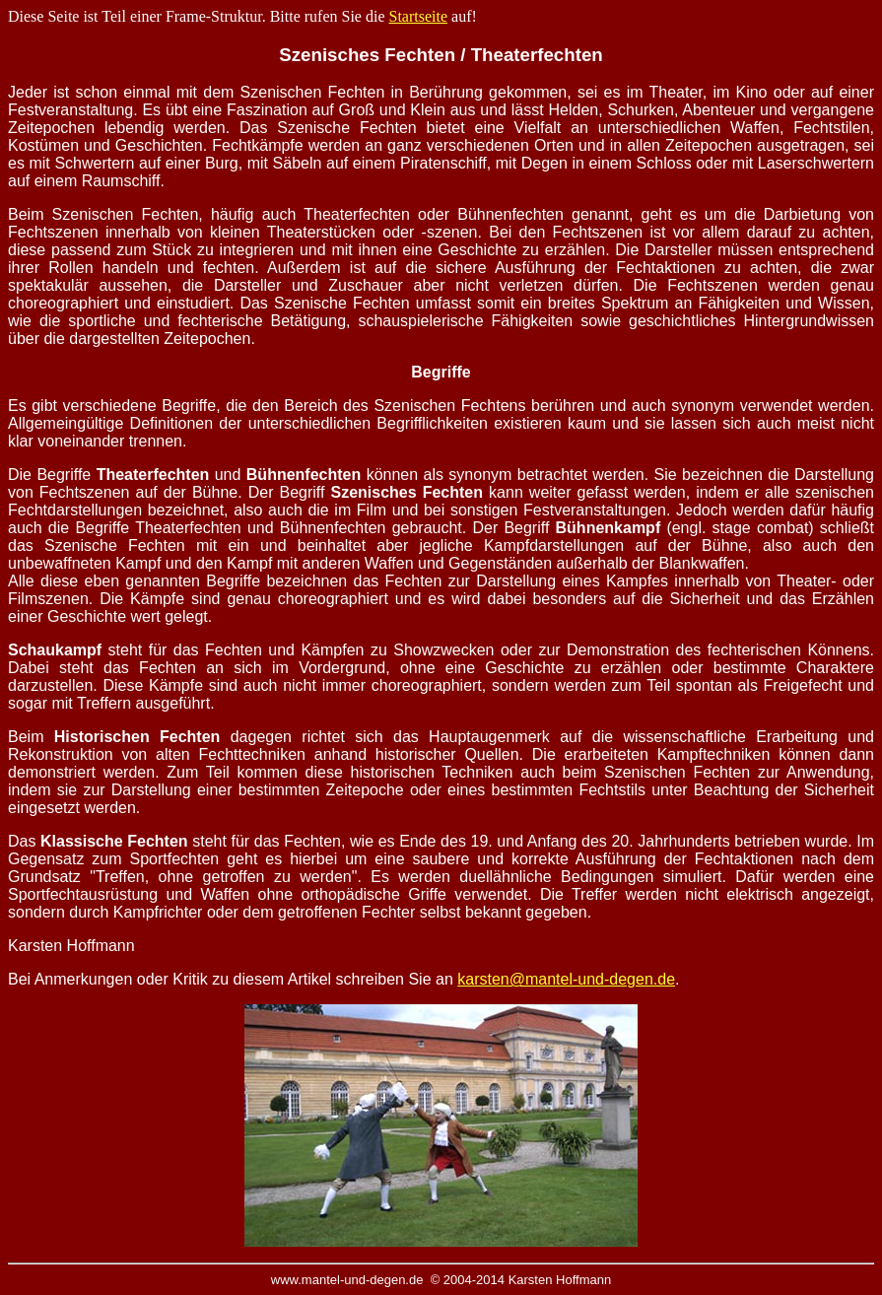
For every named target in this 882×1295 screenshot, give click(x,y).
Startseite (418, 16)
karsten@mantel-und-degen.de (566, 979)
